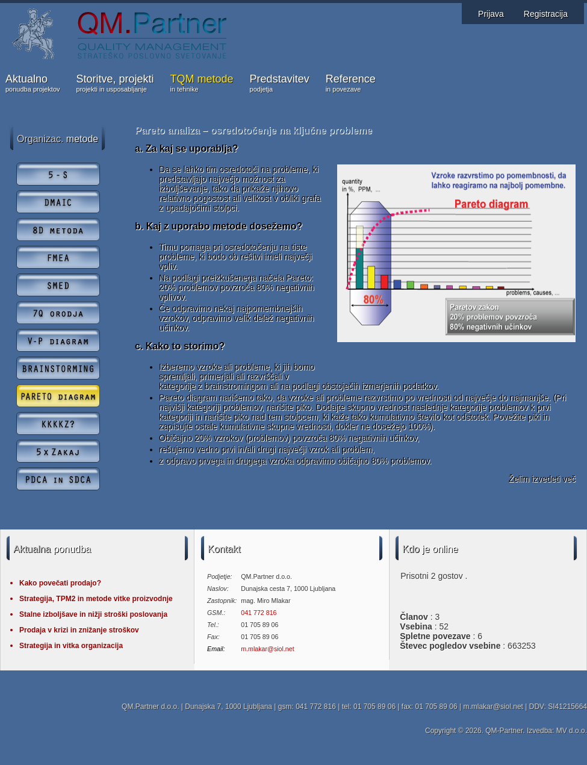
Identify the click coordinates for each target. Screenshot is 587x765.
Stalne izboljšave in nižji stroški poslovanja (93, 614)
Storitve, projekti (115, 84)
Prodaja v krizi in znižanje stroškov (79, 630)
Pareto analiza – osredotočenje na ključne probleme (253, 130)
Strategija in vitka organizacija (71, 646)
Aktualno (32, 84)
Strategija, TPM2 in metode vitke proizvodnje (96, 599)
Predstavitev (279, 84)
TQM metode (202, 84)
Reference (351, 84)
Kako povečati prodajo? (60, 583)
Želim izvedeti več (542, 479)
